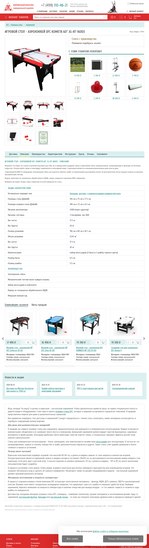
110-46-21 (54, 5)
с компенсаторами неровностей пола (104, 193)
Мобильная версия (137, 3)
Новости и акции (14, 377)
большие (74, 193)
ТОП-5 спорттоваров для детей (90, 388)
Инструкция (70, 154)
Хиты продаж (39, 305)
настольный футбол (28, 497)
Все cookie (72, 539)
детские (82, 193)
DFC (7, 25)
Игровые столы (16, 25)
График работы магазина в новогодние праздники (53, 389)
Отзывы (80, 11)
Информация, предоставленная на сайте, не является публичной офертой (30, 509)
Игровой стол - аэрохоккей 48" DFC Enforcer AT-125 (19, 349)
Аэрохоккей (30, 25)
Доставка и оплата (13, 543)
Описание (24, 154)
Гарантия (63, 11)
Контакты (89, 11)
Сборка (9, 545)
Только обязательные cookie (123, 539)
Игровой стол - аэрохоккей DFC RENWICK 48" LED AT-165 (89, 349)
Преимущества (38, 154)
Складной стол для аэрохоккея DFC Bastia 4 (124, 349)
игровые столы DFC (64, 411)
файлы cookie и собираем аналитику (111, 531)
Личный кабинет (136, 11)
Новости (56, 543)
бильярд (42, 497)
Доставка (53, 11)
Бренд (81, 154)
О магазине (35, 543)
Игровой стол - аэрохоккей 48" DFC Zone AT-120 (54, 349)
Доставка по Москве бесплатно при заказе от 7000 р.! (20, 389)
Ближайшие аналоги (16, 305)
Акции (72, 11)
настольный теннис (59, 497)
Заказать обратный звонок (79, 6)
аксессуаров (101, 441)
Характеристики (55, 154)
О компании (42, 11)
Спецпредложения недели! (123, 388)
